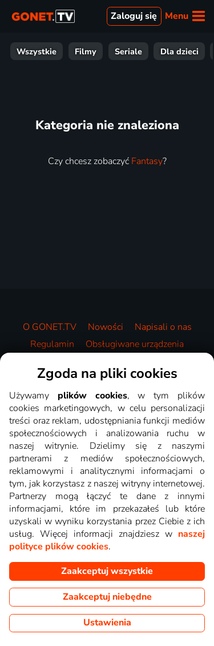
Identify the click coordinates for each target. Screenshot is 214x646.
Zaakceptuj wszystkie (107, 571)
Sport (79, 51)
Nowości (105, 327)
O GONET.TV (49, 327)
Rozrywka (30, 51)
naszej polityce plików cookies (107, 540)
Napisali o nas (163, 327)
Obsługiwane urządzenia (135, 344)
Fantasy (147, 161)
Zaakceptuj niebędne (107, 597)
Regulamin (52, 344)
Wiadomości (132, 51)
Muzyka (189, 51)
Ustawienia (107, 622)
